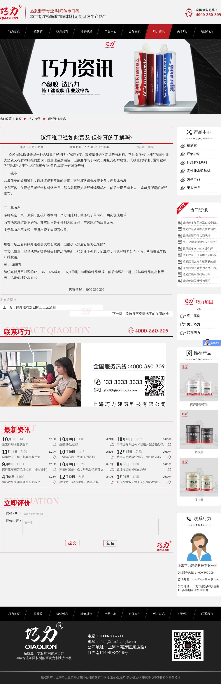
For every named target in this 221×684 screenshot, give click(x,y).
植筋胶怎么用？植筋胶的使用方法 (201, 262)
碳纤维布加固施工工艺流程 (36, 307)
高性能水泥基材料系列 (200, 172)
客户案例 (193, 316)
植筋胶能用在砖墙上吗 (196, 274)
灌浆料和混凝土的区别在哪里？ (199, 268)
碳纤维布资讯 (57, 118)
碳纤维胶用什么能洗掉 (196, 235)
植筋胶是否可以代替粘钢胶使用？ (201, 230)
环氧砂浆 (86, 31)
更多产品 (193, 188)
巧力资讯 (159, 31)
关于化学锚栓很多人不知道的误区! (201, 243)
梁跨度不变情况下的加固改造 (147, 314)
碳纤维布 (62, 31)
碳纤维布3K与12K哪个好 (198, 248)
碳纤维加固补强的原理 (196, 280)
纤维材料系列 (197, 162)
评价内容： (14, 521)
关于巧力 (183, 31)
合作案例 (135, 31)
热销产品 (193, 179)
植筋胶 (38, 31)
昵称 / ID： (14, 513)
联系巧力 (207, 31)
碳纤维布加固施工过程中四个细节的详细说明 (201, 223)
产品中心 (110, 31)
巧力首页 (14, 31)
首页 (19, 118)
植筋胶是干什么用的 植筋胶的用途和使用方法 (201, 256)
